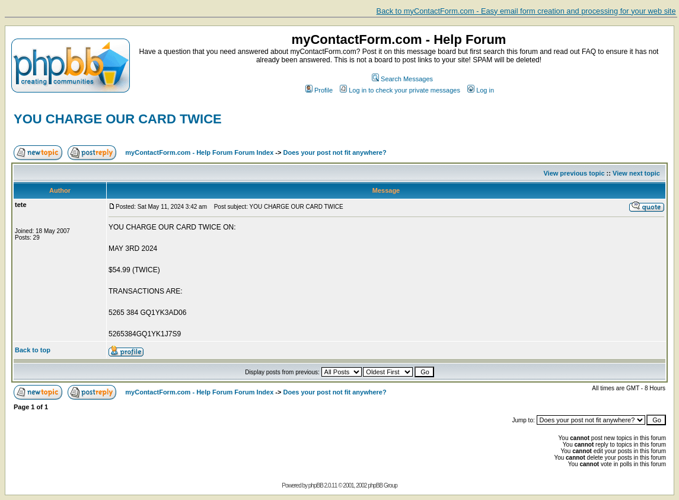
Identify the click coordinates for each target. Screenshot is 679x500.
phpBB (315, 485)
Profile (319, 90)
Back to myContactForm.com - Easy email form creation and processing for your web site (526, 11)
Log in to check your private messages (400, 90)
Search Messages (402, 78)
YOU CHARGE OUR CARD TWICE (118, 119)
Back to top (32, 349)
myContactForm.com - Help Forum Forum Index (199, 152)
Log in (480, 90)
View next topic (636, 173)
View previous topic (573, 173)
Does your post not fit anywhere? (335, 152)
